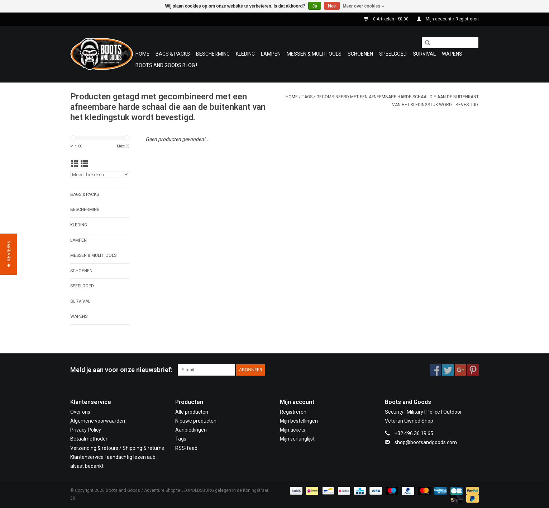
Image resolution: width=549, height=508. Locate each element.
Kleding (245, 54)
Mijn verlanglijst (297, 439)
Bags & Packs (173, 54)
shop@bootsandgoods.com (426, 442)
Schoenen (360, 54)
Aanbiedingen (191, 430)
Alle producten (191, 412)
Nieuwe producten (195, 421)
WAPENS (452, 54)
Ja (314, 6)
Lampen (271, 54)
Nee (332, 6)
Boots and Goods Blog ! (166, 65)
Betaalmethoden (89, 439)
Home (142, 54)
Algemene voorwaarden (97, 421)
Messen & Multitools (314, 54)
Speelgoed (393, 54)
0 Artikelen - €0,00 (387, 19)
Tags (307, 96)
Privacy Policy (85, 430)
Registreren (293, 412)
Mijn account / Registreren (448, 19)
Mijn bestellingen (299, 421)
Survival (424, 54)
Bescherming (213, 54)
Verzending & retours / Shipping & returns (117, 448)
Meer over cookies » (363, 6)
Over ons (80, 412)
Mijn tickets (292, 430)
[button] (8, 254)
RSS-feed (186, 448)
